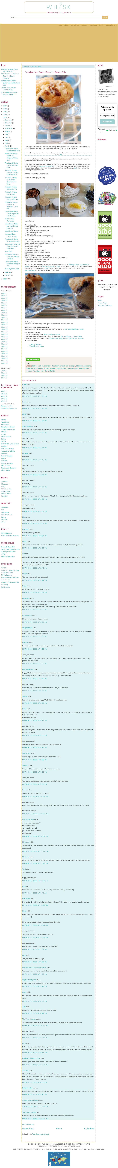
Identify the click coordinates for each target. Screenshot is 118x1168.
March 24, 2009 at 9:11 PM (34, 720)
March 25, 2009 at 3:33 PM (34, 962)
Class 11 (4, 317)
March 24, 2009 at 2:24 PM (34, 536)
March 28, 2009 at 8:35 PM (34, 1082)
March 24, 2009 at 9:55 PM (34, 784)
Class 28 (4, 358)
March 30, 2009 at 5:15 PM (34, 1094)
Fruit (2, 486)
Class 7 (3, 308)
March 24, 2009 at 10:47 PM (35, 796)
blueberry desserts (83, 366)
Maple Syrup (5, 491)
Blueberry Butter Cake (12, 269)
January (8, 275)
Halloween (5, 512)
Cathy (24, 384)
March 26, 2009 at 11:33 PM (35, 1065)
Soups (3, 441)
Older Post (89, 1128)
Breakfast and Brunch (34, 368)
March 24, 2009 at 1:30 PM (34, 433)
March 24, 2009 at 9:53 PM (34, 760)
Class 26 (4, 354)
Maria (24, 541)
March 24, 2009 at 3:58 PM (34, 622)
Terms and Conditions (105, 305)
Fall (2, 510)
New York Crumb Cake (52, 334)
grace (24, 992)
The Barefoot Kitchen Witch (74, 329)
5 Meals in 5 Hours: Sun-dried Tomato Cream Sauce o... (11, 172)
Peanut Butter (6, 494)
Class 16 (4, 329)
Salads (3, 439)
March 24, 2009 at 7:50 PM (34, 664)
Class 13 (4, 322)
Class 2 (3, 296)
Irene (24, 402)
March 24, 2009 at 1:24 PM (34, 396)
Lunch (3, 434)
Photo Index (75, 25)
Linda (24, 911)
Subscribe (107, 122)
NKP (24, 886)
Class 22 (4, 344)
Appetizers (5, 422)
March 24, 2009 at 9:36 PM (34, 735)
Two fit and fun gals (29, 1112)
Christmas (4, 507)
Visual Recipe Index (37, 346)
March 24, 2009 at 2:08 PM (34, 523)
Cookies (4, 461)
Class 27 (4, 356)
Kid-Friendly (5, 470)
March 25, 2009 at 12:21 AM (35, 863)
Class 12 (4, 320)
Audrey (24, 696)
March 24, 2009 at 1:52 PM (34, 487)
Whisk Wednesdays (8, 556)
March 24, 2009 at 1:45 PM (34, 448)
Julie (24, 1007)
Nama (24, 586)
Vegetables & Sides (8, 451)
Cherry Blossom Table (30, 1100)
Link (61, 154)
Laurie (75, 168)
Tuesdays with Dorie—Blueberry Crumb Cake (12, 165)
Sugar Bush (8, 251)
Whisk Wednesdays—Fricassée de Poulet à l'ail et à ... (12, 256)
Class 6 (3, 305)
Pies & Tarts (5, 465)
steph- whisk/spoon (29, 980)
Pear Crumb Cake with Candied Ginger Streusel (67, 338)
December (8, 120)
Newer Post (27, 1128)
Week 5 (4, 401)
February (8, 272)
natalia (24, 574)
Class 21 (4, 341)
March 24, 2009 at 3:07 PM (34, 592)
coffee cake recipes (58, 368)
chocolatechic (27, 615)
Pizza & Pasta (6, 436)
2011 (5, 112)
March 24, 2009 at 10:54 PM (35, 836)
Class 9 (3, 312)
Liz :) (24, 1043)
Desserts (4, 453)
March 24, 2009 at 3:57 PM (34, 610)
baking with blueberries (41, 366)
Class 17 (4, 332)
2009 (5, 117)
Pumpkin (4, 496)
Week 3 (4, 396)
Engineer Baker (27, 669)
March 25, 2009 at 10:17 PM (35, 1025)
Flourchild (25, 842)
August (7, 131)
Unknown (25, 529)
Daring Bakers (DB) (8, 547)
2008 (5, 279)
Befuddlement (30, 270)
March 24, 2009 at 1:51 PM (34, 475)
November (8, 123)
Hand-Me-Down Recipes (10, 535)
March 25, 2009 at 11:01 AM (35, 937)
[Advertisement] (59, 45)
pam (23, 955)
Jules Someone (27, 426)
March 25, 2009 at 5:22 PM (34, 1001)
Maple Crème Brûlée (11, 231)
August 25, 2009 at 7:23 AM (35, 1107)
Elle (23, 517)
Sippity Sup (26, 753)
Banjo (24, 790)
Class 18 (4, 334)
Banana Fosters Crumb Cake (71, 336)
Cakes (3, 458)
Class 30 (4, 363)
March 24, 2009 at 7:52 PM (34, 679)
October (8, 126)
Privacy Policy (102, 303)
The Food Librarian (29, 1019)
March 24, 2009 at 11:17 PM (35, 851)
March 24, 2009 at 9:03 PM (34, 703)
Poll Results (5, 587)
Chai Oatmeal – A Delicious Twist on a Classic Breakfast (10, 76)
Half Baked (26, 899)
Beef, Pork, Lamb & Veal (10, 444)
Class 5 (3, 303)
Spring (3, 517)
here (58, 266)
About (66, 25)
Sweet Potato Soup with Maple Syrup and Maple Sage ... (12, 246)
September (9, 129)
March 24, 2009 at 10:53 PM (35, 814)
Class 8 (3, 310)
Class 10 (4, 315)
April (6, 143)
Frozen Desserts (7, 463)
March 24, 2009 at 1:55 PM (34, 499)
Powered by (107, 130)
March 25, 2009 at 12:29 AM (35, 881)
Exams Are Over (7, 406)
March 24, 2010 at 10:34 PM (35, 1119)
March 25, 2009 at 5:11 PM (34, 986)
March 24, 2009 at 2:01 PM (34, 511)
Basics (3, 420)
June (7, 137)
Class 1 (3, 293)
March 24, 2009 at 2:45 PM (34, 568)
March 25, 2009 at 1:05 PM (34, 949)
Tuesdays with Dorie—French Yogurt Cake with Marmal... (12, 214)
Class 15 (4, 327)
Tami (24, 869)
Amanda (25, 765)
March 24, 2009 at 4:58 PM (34, 649)
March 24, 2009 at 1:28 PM (34, 421)
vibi (23, 554)
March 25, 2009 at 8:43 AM (34, 893)
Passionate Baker (28, 819)
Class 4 (3, 300)
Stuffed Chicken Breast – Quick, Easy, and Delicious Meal (10, 83)
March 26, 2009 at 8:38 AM (34, 1052)
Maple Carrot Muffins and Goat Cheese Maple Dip (11, 226)
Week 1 (4, 391)
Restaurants (93, 25)
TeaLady (25, 1070)
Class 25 (4, 351)
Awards (3, 568)
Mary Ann (25, 598)
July (6, 134)
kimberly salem (27, 1088)
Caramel (4, 481)
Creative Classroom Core (31, 1058)
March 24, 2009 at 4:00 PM (34, 637)
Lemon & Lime (6, 489)
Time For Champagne (9, 408)
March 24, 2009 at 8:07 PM (34, 691)
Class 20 (4, 339)
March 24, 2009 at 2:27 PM (34, 548)
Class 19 (4, 337)
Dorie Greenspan (48, 266)
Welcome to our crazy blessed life (34, 967)
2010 (5, 114)
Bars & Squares (6, 456)
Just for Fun (5, 580)
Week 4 (4, 399)
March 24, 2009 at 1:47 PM (34, 460)
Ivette (24, 709)
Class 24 (4, 349)
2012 (5, 109)
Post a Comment (28, 1124)
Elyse (24, 414)
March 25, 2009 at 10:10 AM (35, 905)
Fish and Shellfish (7, 449)
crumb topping (72, 368)
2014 (5, 106)
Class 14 (4, 325)
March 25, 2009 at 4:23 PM (34, 974)
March (7, 146)
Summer (4, 519)
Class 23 (4, 346)
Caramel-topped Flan (46, 166)
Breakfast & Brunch (8, 427)
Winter (3, 522)
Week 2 (4, 394)
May (6, 140)
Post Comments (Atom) (40, 1134)
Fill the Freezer (6, 533)
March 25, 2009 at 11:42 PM (35, 1038)
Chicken (4, 446)
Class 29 (4, 361)
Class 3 (3, 298)
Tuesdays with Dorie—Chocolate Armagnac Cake (12, 264)
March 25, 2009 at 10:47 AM (35, 925)
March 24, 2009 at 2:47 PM (34, 580)
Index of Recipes (35, 344)
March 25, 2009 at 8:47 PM (34, 1013)
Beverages (5, 424)
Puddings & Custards (8, 468)
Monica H (25, 857)
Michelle (25, 453)
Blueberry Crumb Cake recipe (63, 366)
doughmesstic (27, 628)
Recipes (84, 25)
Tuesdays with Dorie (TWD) (44, 371)
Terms (101, 25)
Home (60, 25)
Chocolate (4, 484)
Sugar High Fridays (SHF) (10, 549)
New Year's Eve (6, 515)
